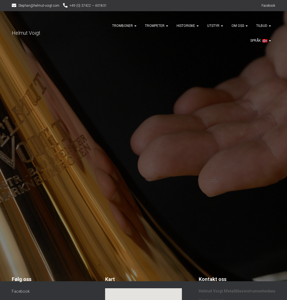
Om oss (240, 26)
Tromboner (124, 26)
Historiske (188, 26)
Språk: (258, 41)
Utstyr (215, 26)
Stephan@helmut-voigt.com (38, 6)
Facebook (268, 6)
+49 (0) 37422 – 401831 (88, 6)
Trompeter (156, 26)
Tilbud (263, 26)
